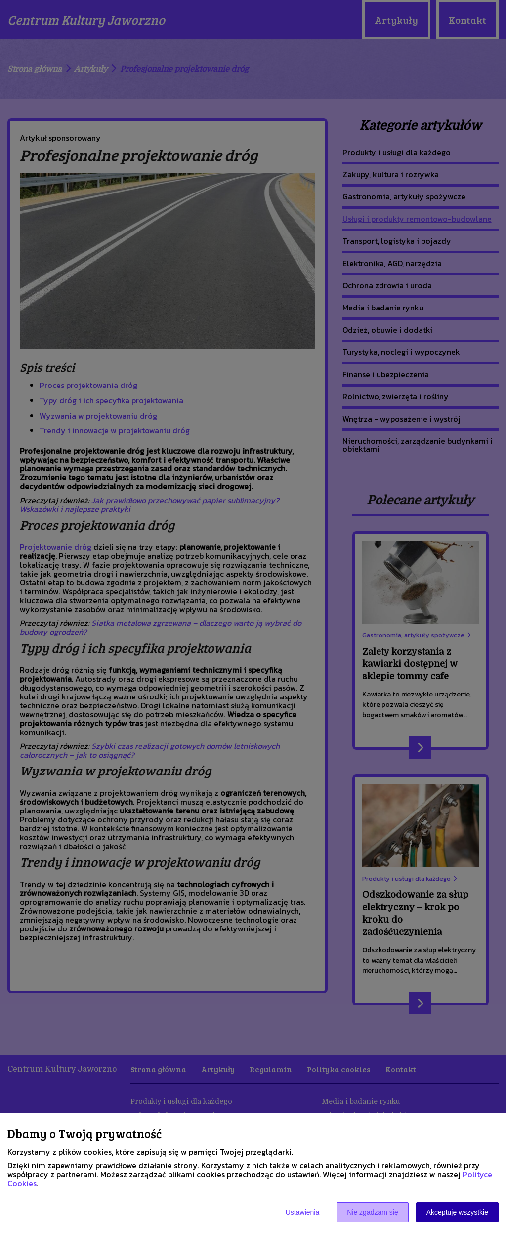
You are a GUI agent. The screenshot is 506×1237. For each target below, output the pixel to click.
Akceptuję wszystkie (457, 1212)
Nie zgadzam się (372, 1212)
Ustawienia (302, 1212)
